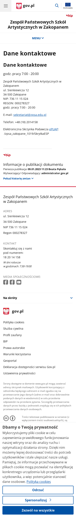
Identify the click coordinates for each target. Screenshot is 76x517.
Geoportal (10, 361)
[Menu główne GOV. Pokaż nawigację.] (5, 5)
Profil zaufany (12, 335)
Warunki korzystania (17, 354)
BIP (5, 341)
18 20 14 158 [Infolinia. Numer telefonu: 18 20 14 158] (11, 257)
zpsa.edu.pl (38, 115)
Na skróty (10, 298)
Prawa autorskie (14, 348)
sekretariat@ (22, 115)
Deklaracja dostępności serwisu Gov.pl (29, 367)
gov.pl (13, 311)
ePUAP (53, 129)
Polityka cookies (13, 322)
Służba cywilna (13, 328)
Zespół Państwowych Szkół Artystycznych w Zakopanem (38, 24)
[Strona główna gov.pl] (25, 6)
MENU (38, 38)
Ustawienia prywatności (19, 373)
